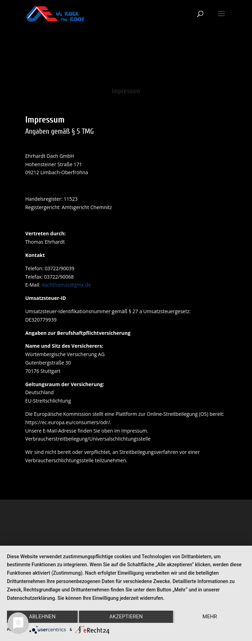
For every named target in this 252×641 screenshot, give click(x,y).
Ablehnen (42, 616)
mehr (210, 616)
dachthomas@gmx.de (66, 284)
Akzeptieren (126, 616)
